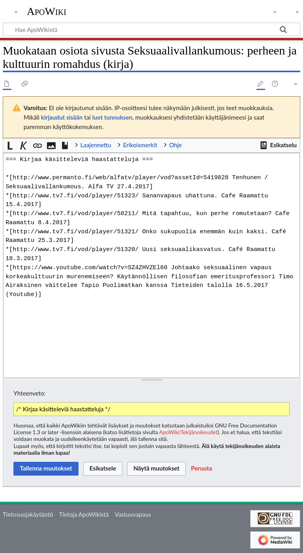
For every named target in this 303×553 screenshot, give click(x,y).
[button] (278, 145)
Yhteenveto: (29, 393)
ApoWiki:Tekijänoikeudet (188, 432)
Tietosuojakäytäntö (28, 514)
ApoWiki (46, 11)
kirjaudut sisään (61, 117)
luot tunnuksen (112, 117)
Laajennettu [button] (95, 144)
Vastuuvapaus (133, 514)
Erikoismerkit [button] (140, 144)
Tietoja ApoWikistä (84, 514)
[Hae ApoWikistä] (151, 29)
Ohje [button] (175, 144)
